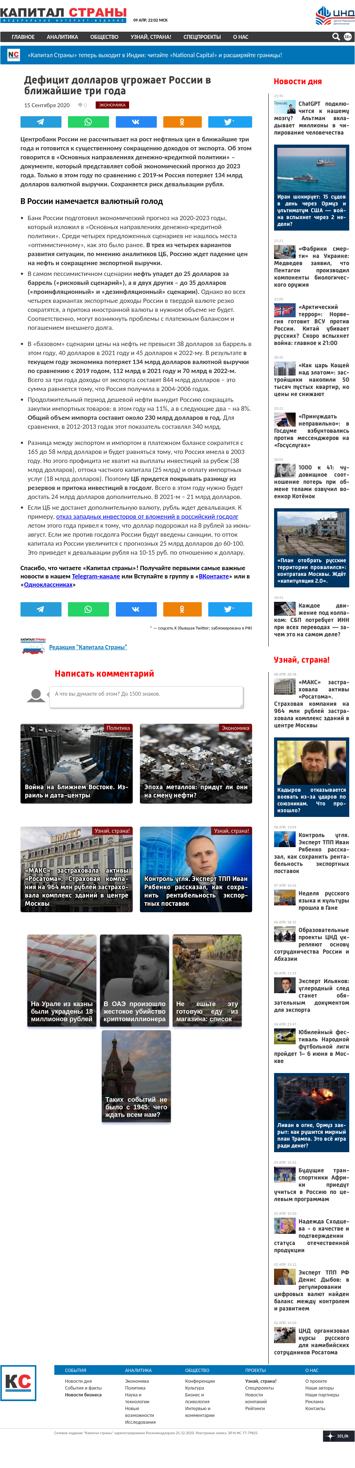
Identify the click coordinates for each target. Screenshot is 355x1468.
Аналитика (62, 36)
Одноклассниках (48, 584)
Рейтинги (255, 1408)
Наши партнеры (322, 1395)
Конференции (200, 1381)
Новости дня (298, 81)
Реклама (314, 1402)
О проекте (316, 1381)
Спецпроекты (202, 36)
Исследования (140, 1422)
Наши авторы (319, 1388)
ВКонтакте (214, 576)
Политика (118, 727)
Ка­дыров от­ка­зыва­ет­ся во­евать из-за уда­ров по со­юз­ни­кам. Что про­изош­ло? (311, 800)
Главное (23, 36)
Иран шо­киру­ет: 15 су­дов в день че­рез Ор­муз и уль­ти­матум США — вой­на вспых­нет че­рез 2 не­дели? (311, 210)
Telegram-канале (96, 576)
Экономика (235, 727)
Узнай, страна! (151, 36)
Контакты (315, 1408)
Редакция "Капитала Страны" (88, 647)
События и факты (83, 1388)
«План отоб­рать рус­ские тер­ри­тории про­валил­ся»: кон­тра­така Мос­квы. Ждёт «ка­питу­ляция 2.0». (311, 570)
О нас (240, 36)
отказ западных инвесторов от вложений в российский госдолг (147, 516)
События (75, 1370)
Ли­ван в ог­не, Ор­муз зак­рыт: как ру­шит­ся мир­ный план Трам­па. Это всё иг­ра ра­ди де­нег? (311, 1135)
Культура (194, 1388)
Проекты (255, 1370)
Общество (104, 36)
